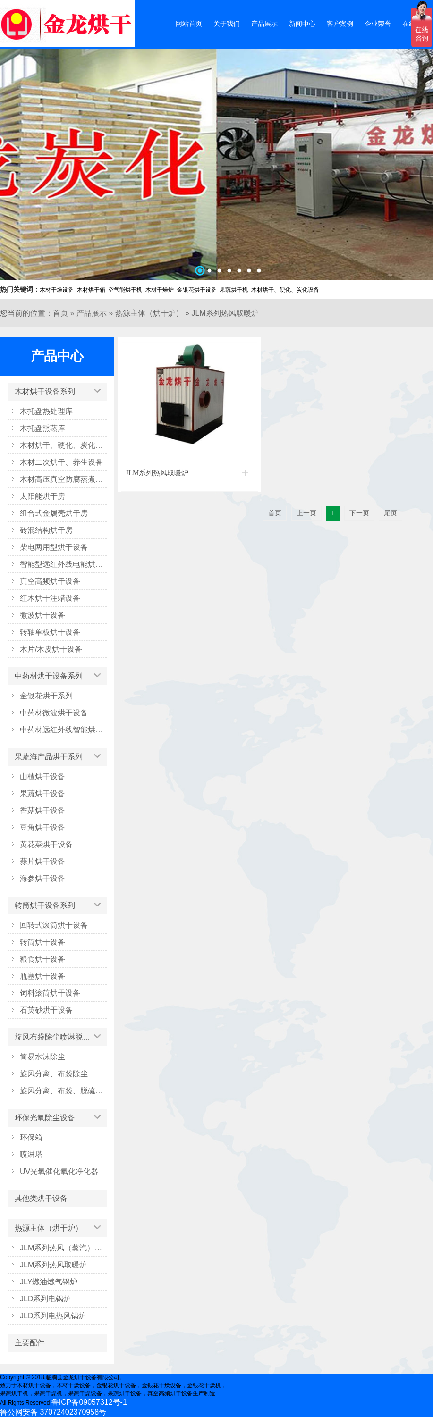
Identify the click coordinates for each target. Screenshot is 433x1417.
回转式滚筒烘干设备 (54, 925)
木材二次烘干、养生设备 (61, 462)
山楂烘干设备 (42, 776)
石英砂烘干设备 (46, 1010)
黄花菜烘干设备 (46, 844)
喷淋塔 (31, 1154)
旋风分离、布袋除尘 (54, 1074)
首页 (60, 313)
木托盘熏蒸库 (42, 428)
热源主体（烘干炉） (149, 313)
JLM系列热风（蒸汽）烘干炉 (63, 1248)
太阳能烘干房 (42, 496)
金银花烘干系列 (46, 696)
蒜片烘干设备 (42, 861)
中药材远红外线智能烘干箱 (63, 730)
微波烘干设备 (42, 615)
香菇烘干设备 (42, 810)
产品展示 (264, 23)
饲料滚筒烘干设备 (50, 993)
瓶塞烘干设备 (42, 976)
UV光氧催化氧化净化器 (59, 1171)
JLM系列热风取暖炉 (224, 313)
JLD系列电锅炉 (45, 1299)
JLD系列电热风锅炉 (53, 1316)
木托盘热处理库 (46, 411)
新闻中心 (302, 23)
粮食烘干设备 (42, 959)
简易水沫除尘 (42, 1057)
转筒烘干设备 (42, 942)
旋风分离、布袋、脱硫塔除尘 (63, 1091)
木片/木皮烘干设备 (51, 649)
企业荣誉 (378, 23)
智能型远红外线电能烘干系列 (63, 564)
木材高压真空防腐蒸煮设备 (63, 479)
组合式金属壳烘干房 (54, 513)
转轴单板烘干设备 (50, 632)
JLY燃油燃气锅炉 (48, 1282)
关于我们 (226, 23)
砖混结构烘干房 (46, 530)
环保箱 (31, 1137)
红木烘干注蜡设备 (50, 598)
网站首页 (189, 23)
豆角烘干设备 (42, 827)
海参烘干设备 (42, 878)
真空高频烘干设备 (50, 581)
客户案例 (340, 23)
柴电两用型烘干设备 (54, 547)
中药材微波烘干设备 (54, 713)
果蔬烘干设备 (42, 793)
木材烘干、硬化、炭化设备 (63, 445)
